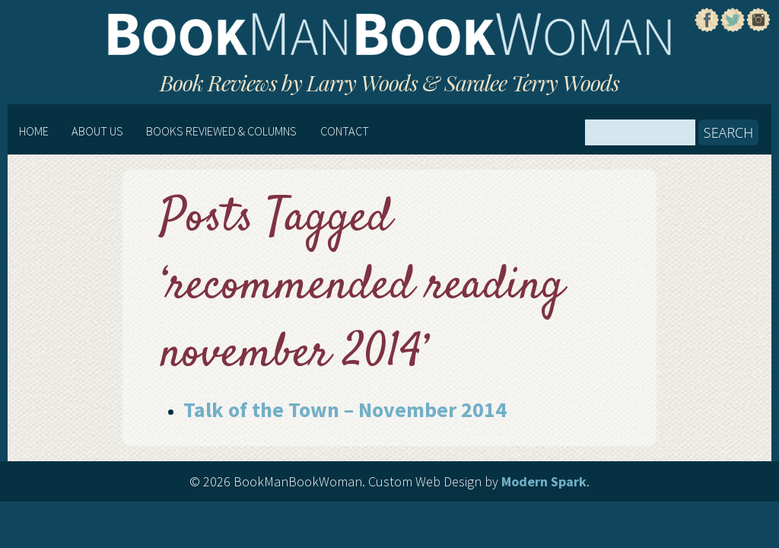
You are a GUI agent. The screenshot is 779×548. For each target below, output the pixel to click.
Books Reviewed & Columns (221, 131)
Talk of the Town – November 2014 (345, 409)
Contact (344, 131)
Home (34, 131)
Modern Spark (544, 481)
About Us (97, 131)
